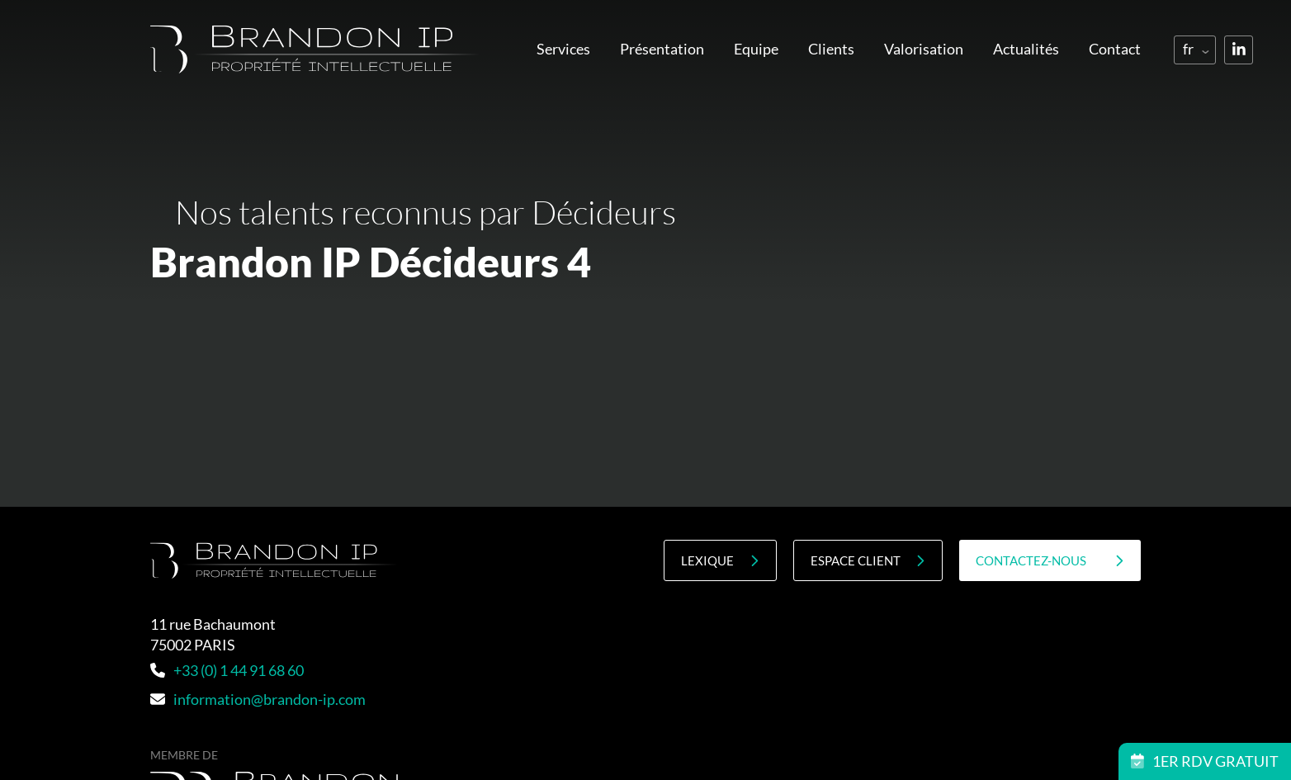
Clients (831, 49)
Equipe (756, 49)
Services (563, 49)
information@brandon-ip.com (258, 699)
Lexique (720, 561)
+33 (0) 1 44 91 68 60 (227, 670)
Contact (1115, 49)
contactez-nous (1050, 561)
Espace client (868, 561)
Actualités (1026, 49)
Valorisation (923, 49)
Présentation (662, 49)
